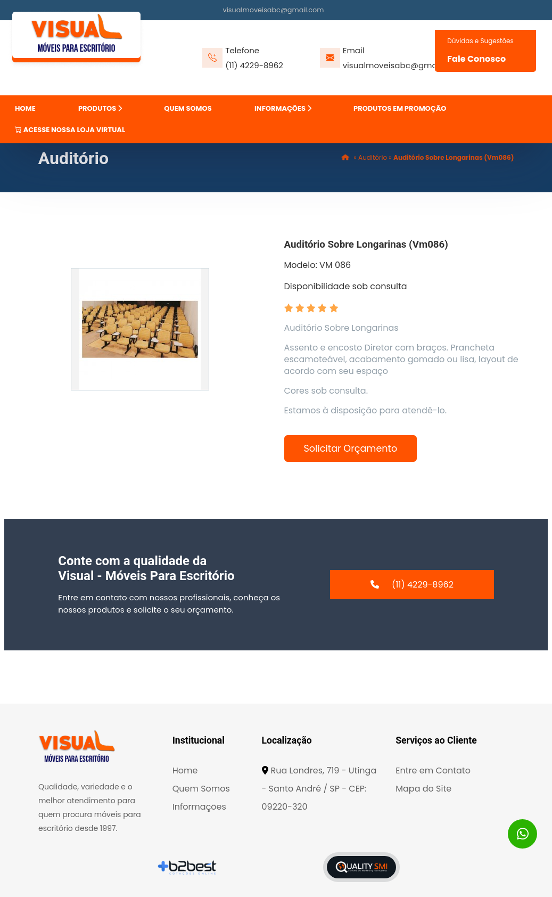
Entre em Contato (433, 770)
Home (185, 770)
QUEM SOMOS (188, 108)
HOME (25, 108)
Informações (199, 807)
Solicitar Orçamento (351, 448)
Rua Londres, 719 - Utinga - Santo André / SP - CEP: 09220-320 (319, 788)
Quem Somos (201, 788)
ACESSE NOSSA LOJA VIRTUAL (70, 130)
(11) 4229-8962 (254, 65)
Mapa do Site (423, 788)
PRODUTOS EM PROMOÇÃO (399, 108)
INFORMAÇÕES (282, 108)
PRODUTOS (100, 108)
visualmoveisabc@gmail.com (273, 9)
